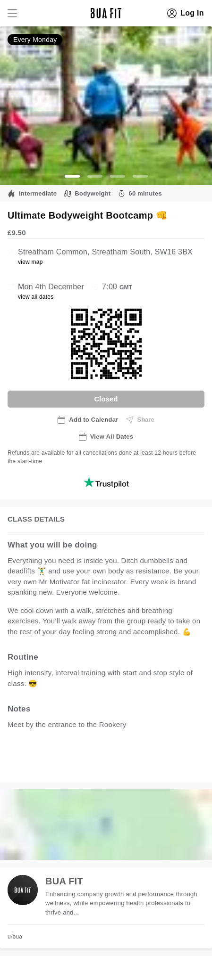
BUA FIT (64, 881)
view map (30, 262)
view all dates (36, 297)
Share (140, 420)
